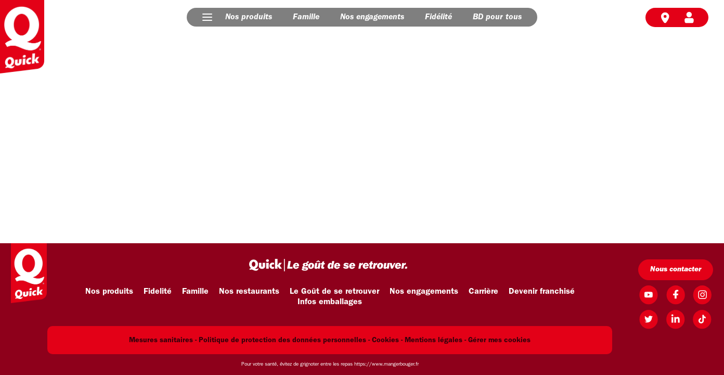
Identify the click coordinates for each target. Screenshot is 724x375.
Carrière (483, 292)
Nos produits (248, 17)
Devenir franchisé (542, 292)
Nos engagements (372, 17)
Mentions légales (433, 340)
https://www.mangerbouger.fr (386, 364)
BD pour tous (497, 17)
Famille (306, 17)
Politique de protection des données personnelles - (284, 340)
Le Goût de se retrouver (334, 292)
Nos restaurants (249, 292)
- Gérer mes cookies (497, 340)
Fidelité (158, 292)
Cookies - (387, 340)
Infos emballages (330, 302)
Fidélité (438, 17)
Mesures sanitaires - (163, 340)
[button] (207, 17)
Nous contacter (675, 269)
